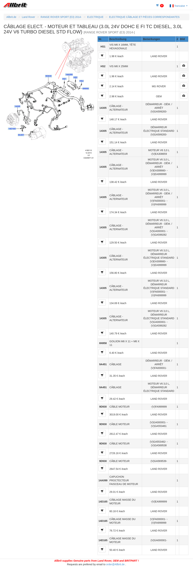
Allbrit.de (11, 17)
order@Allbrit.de (115, 564)
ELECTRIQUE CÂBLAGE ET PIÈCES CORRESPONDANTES (144, 17)
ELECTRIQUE (95, 17)
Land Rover (28, 17)
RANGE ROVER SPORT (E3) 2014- (61, 17)
